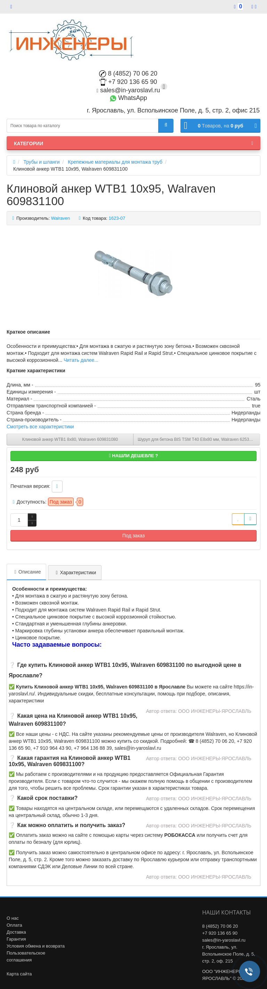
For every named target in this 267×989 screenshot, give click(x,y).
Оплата (14, 925)
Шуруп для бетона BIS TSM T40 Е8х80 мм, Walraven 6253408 (197, 439)
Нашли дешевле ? (133, 455)
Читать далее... (81, 360)
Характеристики (75, 572)
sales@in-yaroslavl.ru (128, 90)
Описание (26, 572)
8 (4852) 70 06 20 (128, 73)
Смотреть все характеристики (40, 426)
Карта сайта (19, 973)
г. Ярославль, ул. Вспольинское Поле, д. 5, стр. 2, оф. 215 (228, 954)
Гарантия (16, 939)
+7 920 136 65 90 (128, 81)
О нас (13, 918)
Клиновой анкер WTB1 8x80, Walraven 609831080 (70, 439)
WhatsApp (128, 97)
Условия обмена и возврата (36, 946)
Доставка (16, 932)
